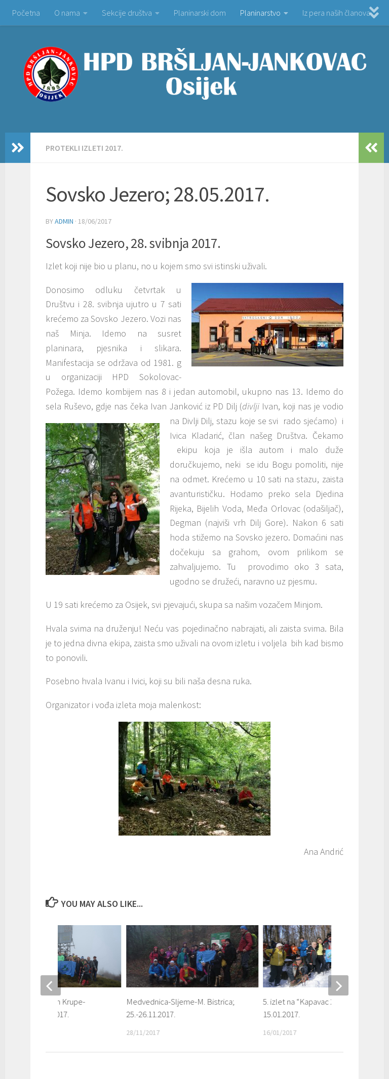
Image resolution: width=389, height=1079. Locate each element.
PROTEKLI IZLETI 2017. (84, 148)
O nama (67, 13)
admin (64, 221)
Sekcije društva (127, 13)
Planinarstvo (260, 13)
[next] (338, 985)
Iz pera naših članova (336, 13)
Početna (26, 13)
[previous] (51, 985)
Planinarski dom (200, 13)
